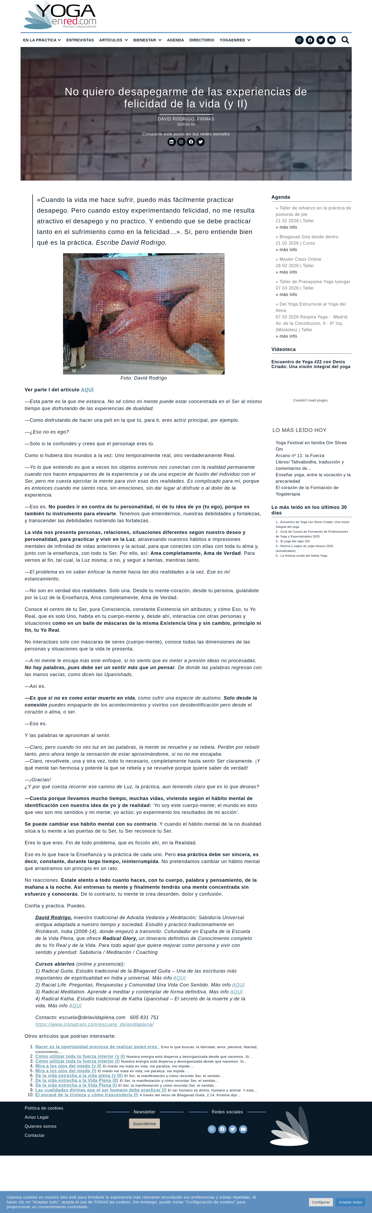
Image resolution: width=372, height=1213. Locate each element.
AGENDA (175, 40)
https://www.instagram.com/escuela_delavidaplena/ (95, 1024)
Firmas (205, 119)
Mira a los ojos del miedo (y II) (69, 1066)
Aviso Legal (37, 1117)
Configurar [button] (321, 1202)
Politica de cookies (44, 1108)
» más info (286, 227)
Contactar (35, 1135)
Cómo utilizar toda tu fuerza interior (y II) (80, 1056)
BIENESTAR (144, 40)
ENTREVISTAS (80, 40)
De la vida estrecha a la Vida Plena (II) (77, 1080)
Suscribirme (144, 1123)
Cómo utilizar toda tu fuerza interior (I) (78, 1061)
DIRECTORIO (201, 40)
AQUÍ (87, 389)
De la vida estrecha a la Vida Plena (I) (76, 1085)
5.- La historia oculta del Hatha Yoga (301, 555)
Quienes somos (41, 1126)
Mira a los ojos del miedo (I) (66, 1070)
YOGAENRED (232, 40)
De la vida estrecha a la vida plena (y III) (79, 1075)
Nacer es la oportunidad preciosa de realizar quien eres (98, 1046)
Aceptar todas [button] (350, 1202)
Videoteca (284, 349)
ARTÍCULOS (111, 40)
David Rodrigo (176, 119)
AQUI (179, 978)
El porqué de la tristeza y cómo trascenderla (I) (87, 1095)
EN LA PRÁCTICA (40, 40)
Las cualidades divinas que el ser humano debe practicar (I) (101, 1090)
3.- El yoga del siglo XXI (293, 541)
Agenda (281, 197)
